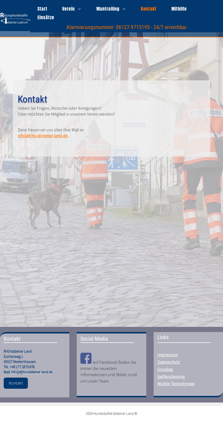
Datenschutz (168, 362)
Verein (75, 8)
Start (42, 8)
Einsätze (45, 17)
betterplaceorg (171, 376)
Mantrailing (115, 8)
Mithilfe (179, 8)
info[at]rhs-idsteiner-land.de (43, 136)
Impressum (167, 355)
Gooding (165, 369)
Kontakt (149, 8)
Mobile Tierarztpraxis (176, 383)
